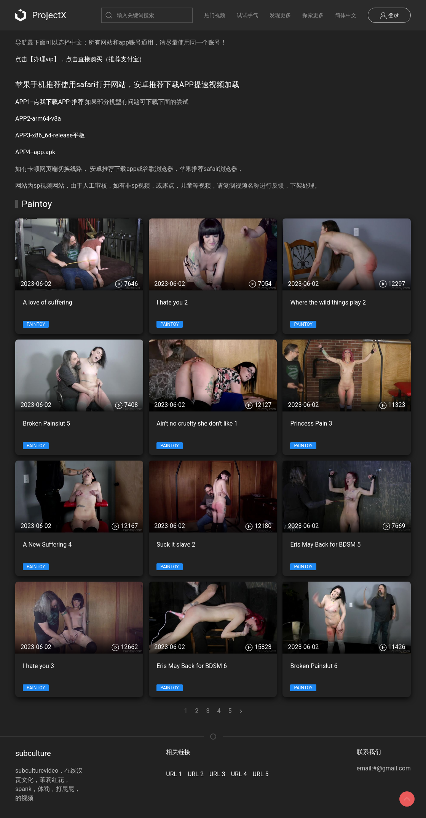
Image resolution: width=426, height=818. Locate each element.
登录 (389, 15)
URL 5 (261, 774)
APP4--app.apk (35, 152)
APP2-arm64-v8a (38, 118)
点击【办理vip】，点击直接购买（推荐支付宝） (80, 59)
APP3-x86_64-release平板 (50, 135)
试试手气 (247, 15)
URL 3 (217, 774)
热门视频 (214, 15)
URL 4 (239, 774)
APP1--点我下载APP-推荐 (49, 101)
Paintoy (36, 324)
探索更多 (313, 15)
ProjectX (41, 15)
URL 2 (196, 774)
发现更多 (280, 15)
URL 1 (174, 774)
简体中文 (345, 15)
